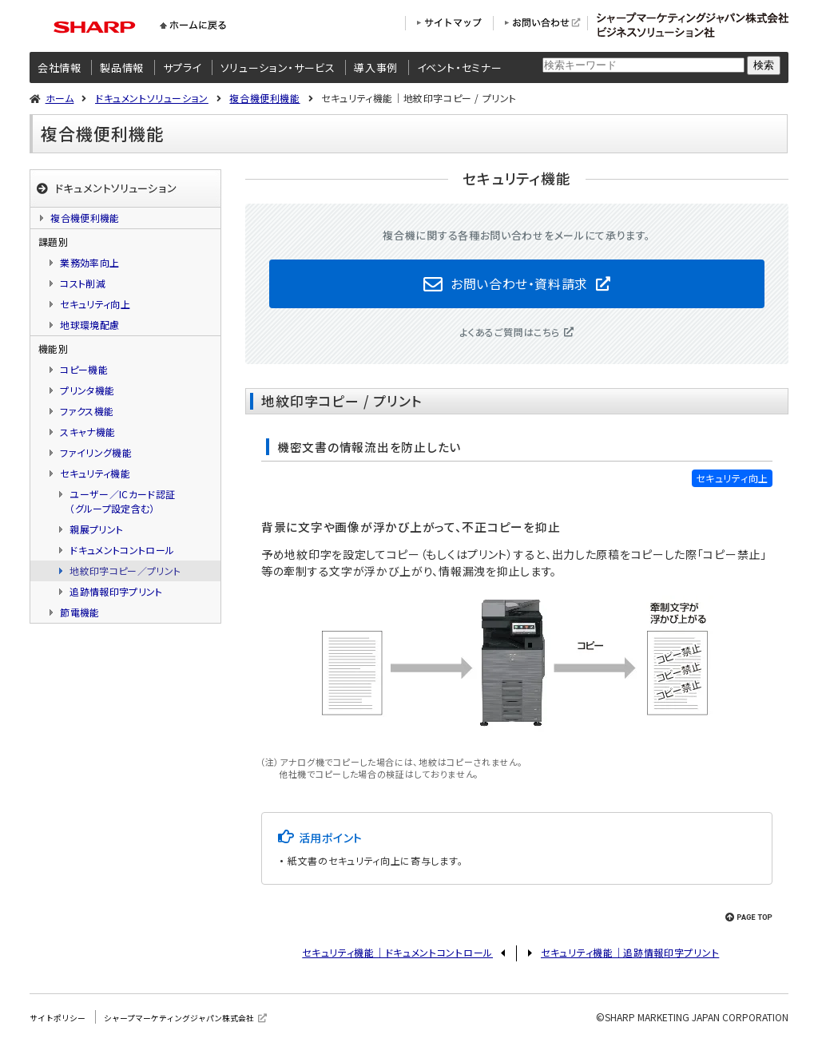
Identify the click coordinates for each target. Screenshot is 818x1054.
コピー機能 (84, 369)
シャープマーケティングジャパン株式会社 (205, 1025)
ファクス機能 (86, 411)
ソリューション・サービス (278, 67)
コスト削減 (82, 283)
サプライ (182, 67)
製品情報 (122, 67)
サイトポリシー (63, 1025)
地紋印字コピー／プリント (125, 570)
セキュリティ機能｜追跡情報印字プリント (630, 961)
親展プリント (96, 529)
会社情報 (59, 67)
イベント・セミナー (459, 67)
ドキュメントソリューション (151, 98)
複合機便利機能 (264, 98)
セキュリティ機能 (95, 473)
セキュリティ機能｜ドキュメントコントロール (397, 961)
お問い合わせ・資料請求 (519, 287)
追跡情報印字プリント (116, 591)
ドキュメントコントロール (121, 550)
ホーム (60, 98)
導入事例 (376, 67)
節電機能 (79, 612)
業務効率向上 (89, 262)
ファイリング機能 (96, 452)
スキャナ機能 (87, 431)
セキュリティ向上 (95, 304)
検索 (763, 65)
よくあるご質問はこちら (510, 340)
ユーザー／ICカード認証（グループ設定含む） (122, 501)
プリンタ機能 (87, 390)
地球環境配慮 (89, 324)
